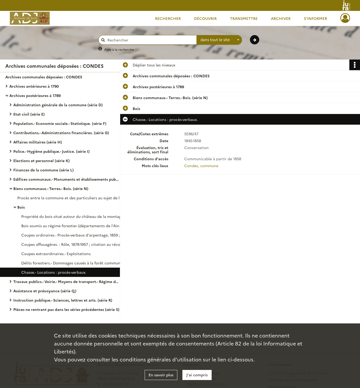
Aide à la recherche (119, 49)
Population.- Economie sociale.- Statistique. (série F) (59, 123)
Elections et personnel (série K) (41, 160)
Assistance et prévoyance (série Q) (44, 290)
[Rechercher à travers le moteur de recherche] (150, 40)
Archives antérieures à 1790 (34, 86)
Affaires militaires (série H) (37, 142)
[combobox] (219, 40)
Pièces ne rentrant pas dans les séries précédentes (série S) (66, 309)
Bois (21, 207)
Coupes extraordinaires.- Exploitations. (56, 253)
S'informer (315, 18)
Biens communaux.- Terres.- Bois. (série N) (50, 188)
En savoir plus (161, 374)
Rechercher (168, 18)
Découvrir (205, 18)
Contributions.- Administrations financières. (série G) (61, 132)
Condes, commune (201, 165)
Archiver (281, 18)
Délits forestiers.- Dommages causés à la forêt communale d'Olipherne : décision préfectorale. (74, 262)
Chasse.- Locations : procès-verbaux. (53, 272)
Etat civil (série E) (29, 114)
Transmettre (244, 18)
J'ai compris (197, 374)
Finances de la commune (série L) (43, 169)
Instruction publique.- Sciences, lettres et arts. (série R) (62, 300)
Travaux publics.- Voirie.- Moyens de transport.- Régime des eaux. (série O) (66, 281)
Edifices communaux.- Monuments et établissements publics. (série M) (66, 179)
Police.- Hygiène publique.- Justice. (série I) (51, 151)
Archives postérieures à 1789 (35, 95)
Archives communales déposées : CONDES (43, 76)
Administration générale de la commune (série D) (58, 104)
